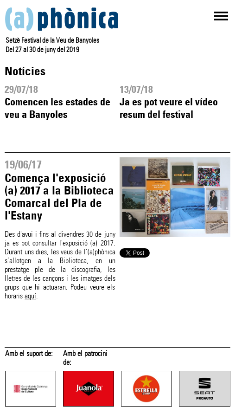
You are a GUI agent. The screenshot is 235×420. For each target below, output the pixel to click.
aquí (30, 295)
